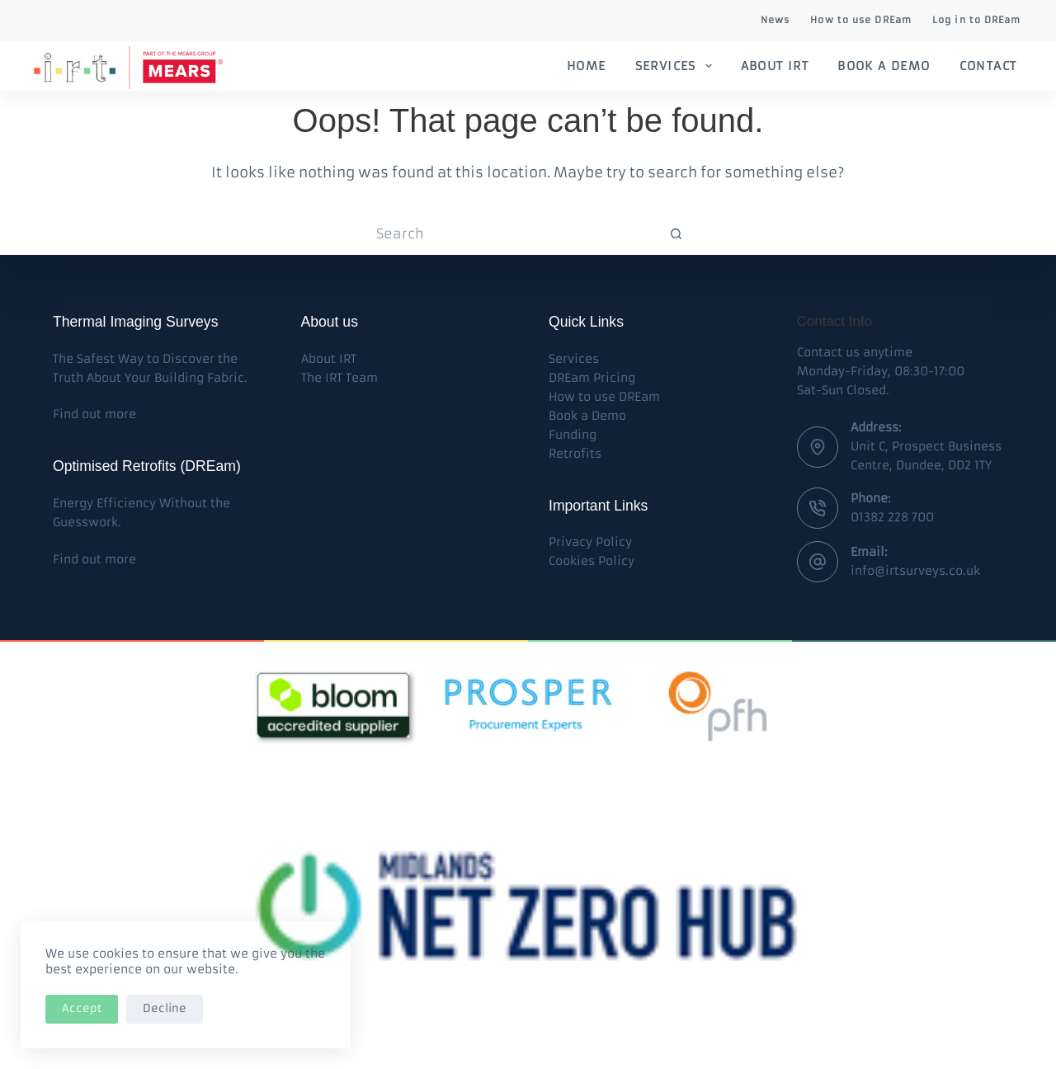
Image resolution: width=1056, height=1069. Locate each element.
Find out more (94, 414)
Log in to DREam (976, 20)
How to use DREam (861, 20)
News (775, 20)
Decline (164, 1008)
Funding (572, 434)
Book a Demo (883, 66)
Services (677, 66)
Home (586, 66)
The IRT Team (339, 377)
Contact (988, 66)
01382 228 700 (892, 517)
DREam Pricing (592, 377)
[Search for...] (511, 233)
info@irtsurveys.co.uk (915, 570)
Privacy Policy (590, 541)
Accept (81, 1008)
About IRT (775, 66)
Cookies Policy (591, 560)
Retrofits (575, 453)
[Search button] (676, 233)
